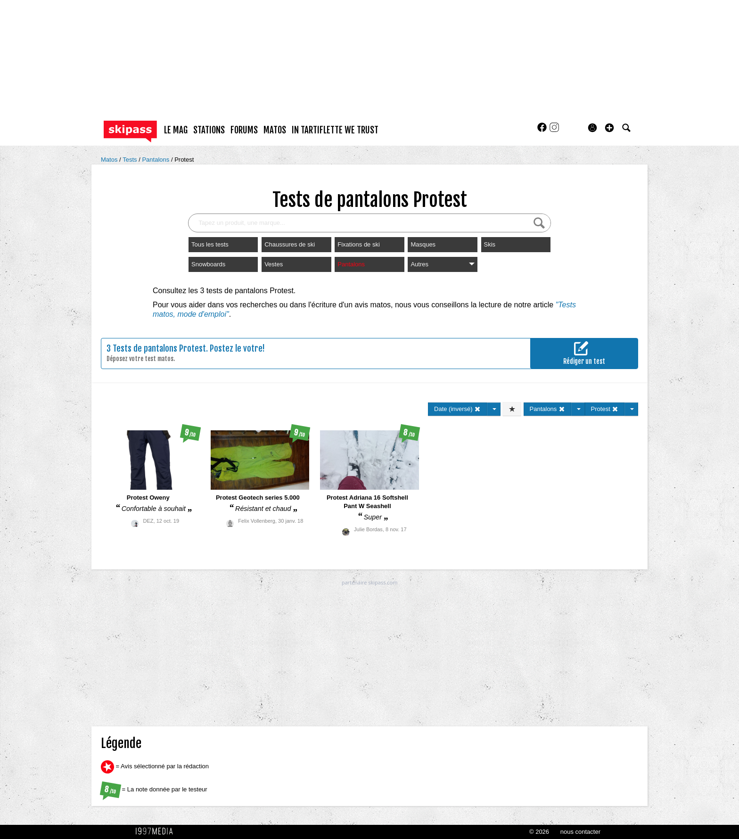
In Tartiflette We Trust (335, 130)
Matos (110, 159)
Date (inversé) (457, 408)
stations (209, 130)
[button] (609, 128)
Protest (184, 159)
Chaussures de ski (289, 244)
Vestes (273, 264)
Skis (490, 244)
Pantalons (156, 159)
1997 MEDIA (157, 831)
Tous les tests (210, 244)
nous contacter (580, 831)
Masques (423, 244)
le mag (176, 130)
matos (274, 130)
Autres (442, 264)
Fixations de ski (358, 244)
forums (244, 130)
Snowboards (208, 264)
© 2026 (539, 831)
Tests (131, 159)
